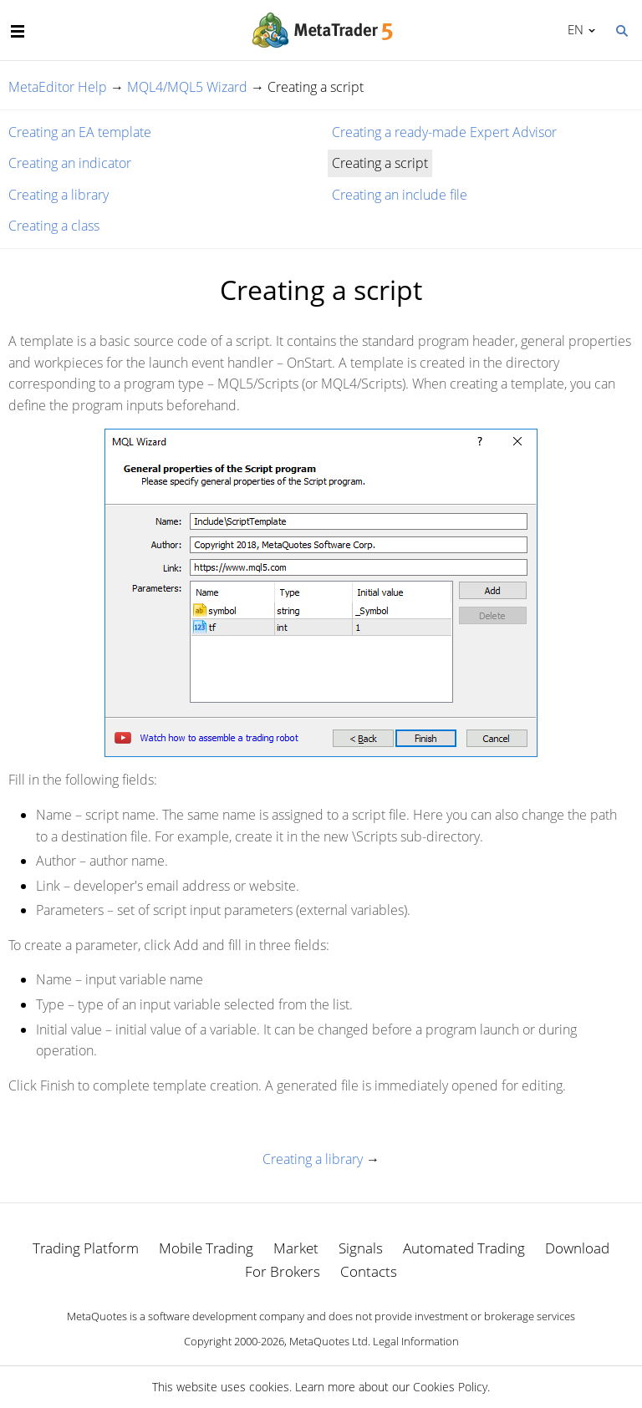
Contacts (368, 1271)
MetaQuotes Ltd (328, 1341)
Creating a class (53, 225)
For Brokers (282, 1271)
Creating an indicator (69, 163)
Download (577, 1248)
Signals (361, 1248)
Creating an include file (399, 195)
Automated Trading (464, 1248)
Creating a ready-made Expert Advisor (444, 132)
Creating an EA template (79, 132)
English (573, 29)
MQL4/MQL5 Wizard (187, 87)
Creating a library (58, 195)
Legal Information (416, 1341)
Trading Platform (86, 1248)
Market (295, 1248)
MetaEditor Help (57, 87)
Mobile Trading (206, 1248)
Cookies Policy (450, 1387)
